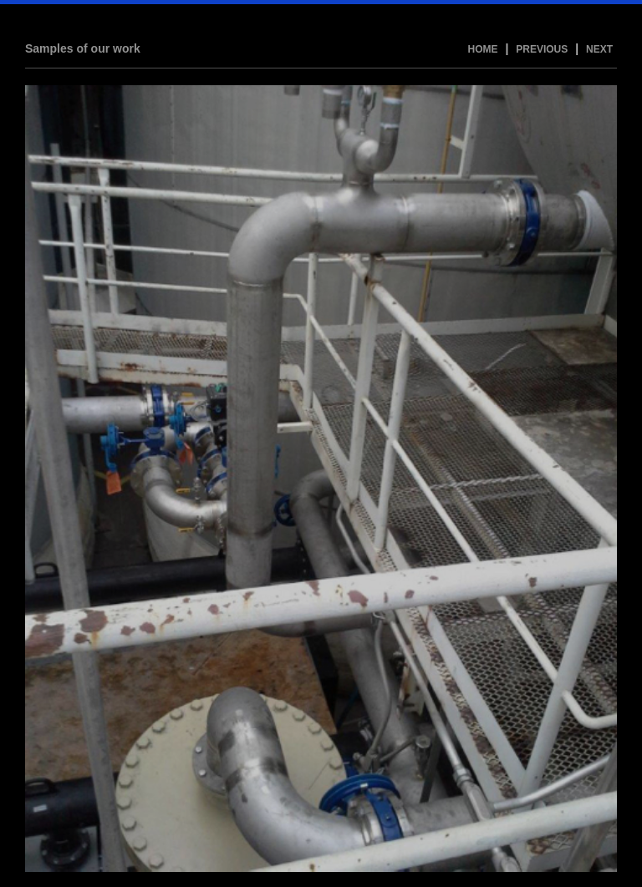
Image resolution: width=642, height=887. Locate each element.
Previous (542, 49)
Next (599, 49)
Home (483, 49)
